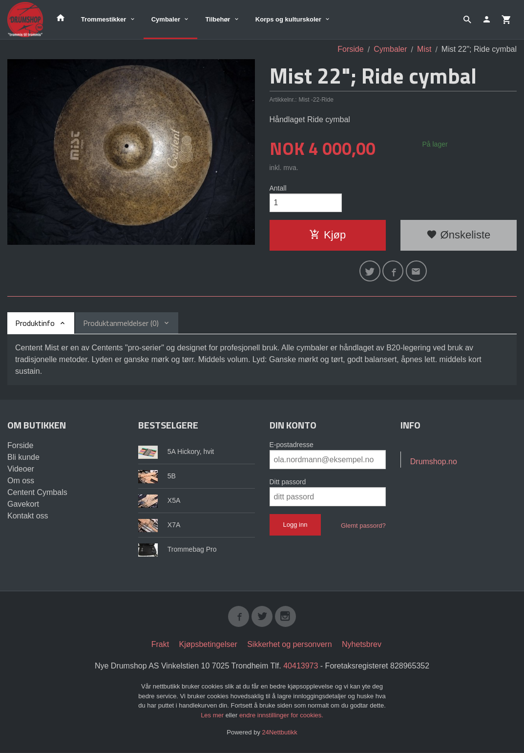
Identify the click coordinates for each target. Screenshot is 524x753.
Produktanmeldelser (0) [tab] (121, 324)
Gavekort (23, 505)
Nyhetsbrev (361, 646)
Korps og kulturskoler (288, 19)
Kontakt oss (27, 517)
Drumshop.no (433, 462)
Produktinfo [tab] (35, 324)
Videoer (20, 470)
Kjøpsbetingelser (208, 646)
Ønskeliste (458, 235)
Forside (350, 49)
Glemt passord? (363, 526)
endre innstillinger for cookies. (281, 716)
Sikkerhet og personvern (289, 646)
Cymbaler (165, 19)
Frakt (160, 646)
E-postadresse (292, 446)
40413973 (300, 667)
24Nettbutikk (279, 733)
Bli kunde (23, 458)
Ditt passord (288, 483)
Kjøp (327, 235)
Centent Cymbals (37, 493)
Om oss (20, 481)
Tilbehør (217, 19)
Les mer (213, 716)
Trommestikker (103, 19)
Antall (278, 188)
